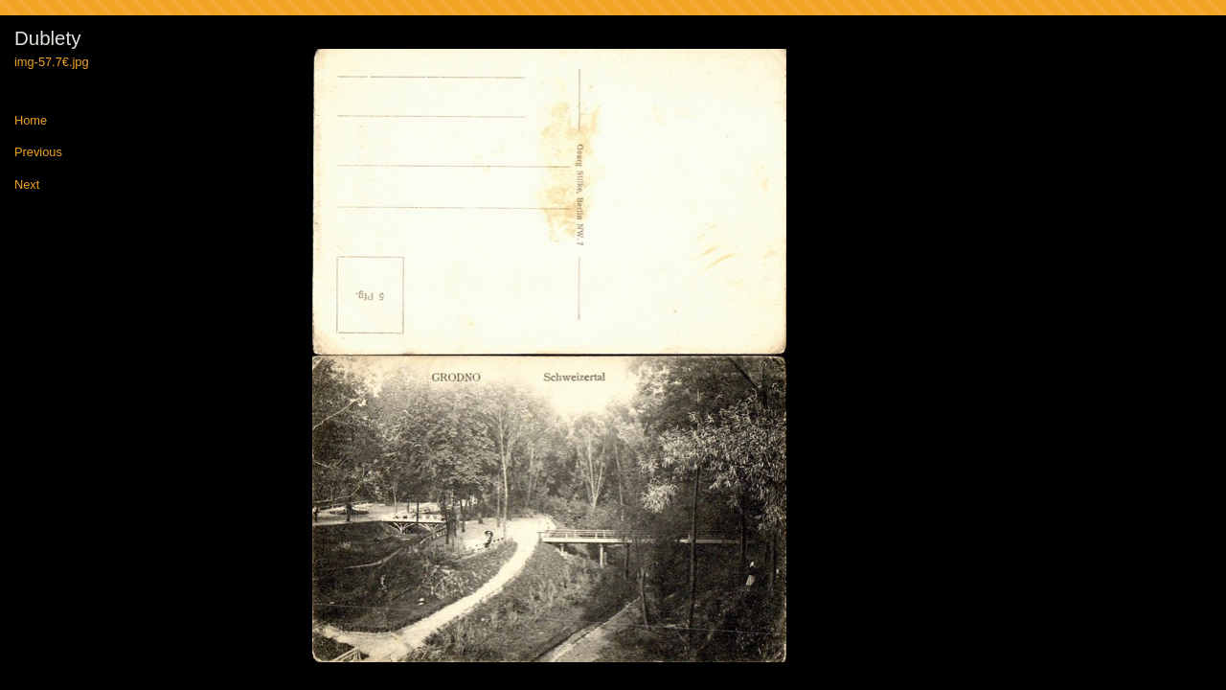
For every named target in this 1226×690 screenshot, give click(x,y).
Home (30, 121)
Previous (38, 153)
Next (26, 185)
